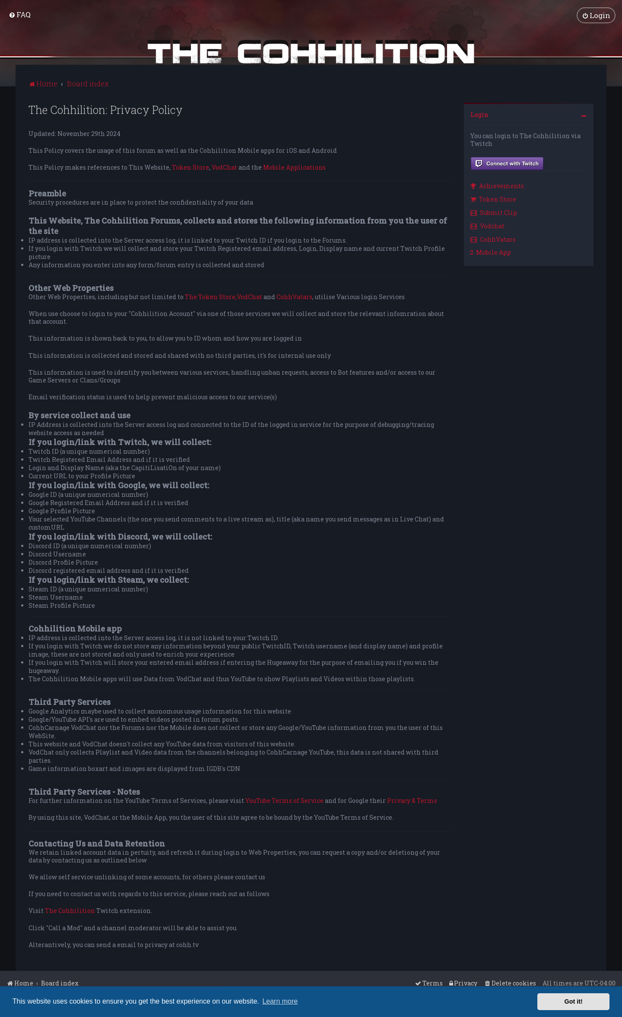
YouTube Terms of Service (284, 801)
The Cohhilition (70, 911)
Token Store (190, 167)
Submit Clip (493, 212)
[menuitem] (19, 14)
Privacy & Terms (412, 801)
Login (479, 114)
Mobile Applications (294, 167)
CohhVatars (294, 296)
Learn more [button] (280, 1001)
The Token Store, (211, 296)
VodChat (224, 167)
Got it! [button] (574, 1001)
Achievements (497, 186)
